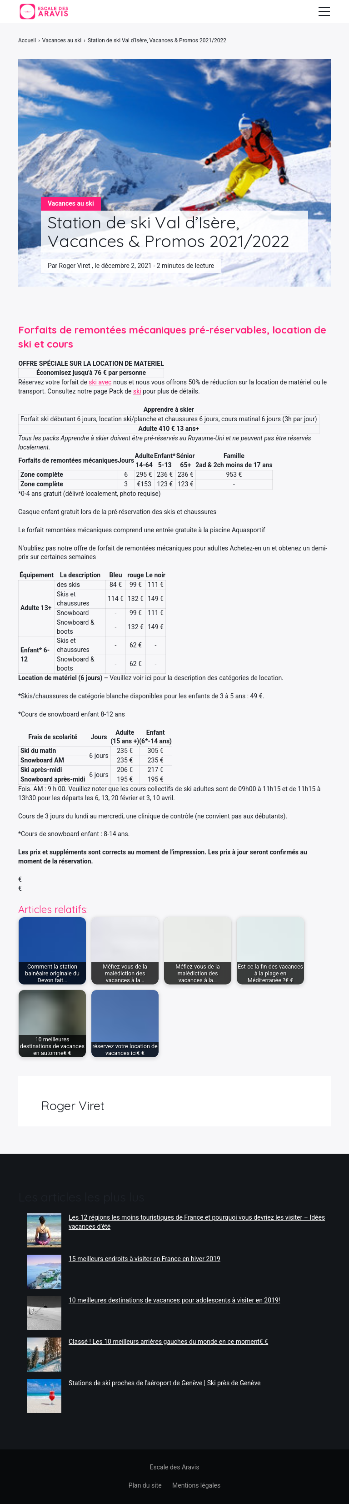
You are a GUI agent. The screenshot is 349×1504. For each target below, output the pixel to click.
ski (137, 391)
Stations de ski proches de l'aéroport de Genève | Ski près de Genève (165, 1383)
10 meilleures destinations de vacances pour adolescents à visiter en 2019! (174, 1300)
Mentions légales (196, 1485)
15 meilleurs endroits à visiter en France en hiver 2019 (144, 1258)
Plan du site (145, 1485)
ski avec (100, 382)
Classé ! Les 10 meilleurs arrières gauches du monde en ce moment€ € (168, 1341)
